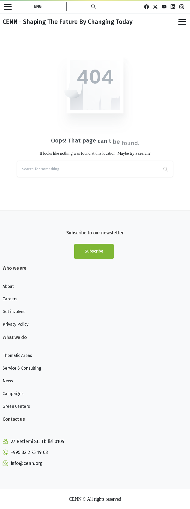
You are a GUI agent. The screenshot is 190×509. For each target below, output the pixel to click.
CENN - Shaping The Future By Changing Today (68, 21)
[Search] (88, 169)
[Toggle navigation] (8, 6)
